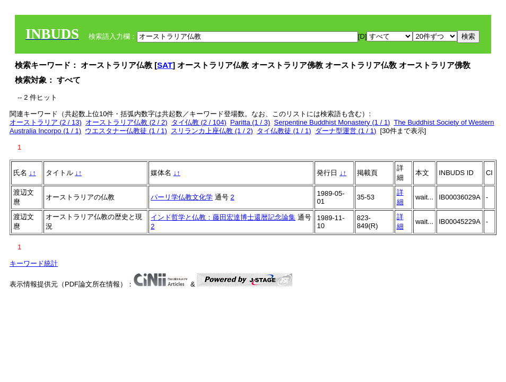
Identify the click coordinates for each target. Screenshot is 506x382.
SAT (164, 65)
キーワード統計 (34, 263)
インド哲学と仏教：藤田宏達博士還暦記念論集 (223, 217)
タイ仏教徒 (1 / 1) (284, 131)
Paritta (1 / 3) (250, 122)
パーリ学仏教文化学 (182, 197)
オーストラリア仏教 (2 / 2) (126, 122)
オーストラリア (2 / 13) (46, 122)
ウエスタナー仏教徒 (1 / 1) (126, 131)
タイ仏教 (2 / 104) (198, 122)
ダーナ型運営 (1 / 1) (346, 131)
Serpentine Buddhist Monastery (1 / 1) (332, 122)
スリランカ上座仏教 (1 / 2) (212, 131)
